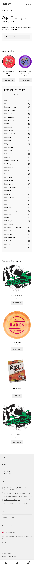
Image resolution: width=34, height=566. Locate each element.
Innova (8, 171)
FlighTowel (9, 150)
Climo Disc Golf (10, 117)
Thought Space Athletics (13, 227)
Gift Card (8, 157)
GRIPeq (8, 164)
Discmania (9, 137)
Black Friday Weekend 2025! (12, 496)
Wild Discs (9, 244)
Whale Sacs (9, 241)
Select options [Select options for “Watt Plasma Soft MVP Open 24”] (8, 80)
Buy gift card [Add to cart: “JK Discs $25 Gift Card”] (17, 302)
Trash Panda (10, 231)
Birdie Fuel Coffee (11, 107)
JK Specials (9, 177)
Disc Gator (9, 127)
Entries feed (5, 469)
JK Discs (6, 4)
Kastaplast (9, 180)
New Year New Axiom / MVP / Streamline (15, 488)
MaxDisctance (10, 201)
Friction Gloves (10, 154)
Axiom (8, 104)
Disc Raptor (9, 130)
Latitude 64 (9, 191)
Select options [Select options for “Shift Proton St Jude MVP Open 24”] (25, 80)
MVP (7, 204)
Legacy (8, 194)
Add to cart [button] (17, 395)
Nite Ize (8, 207)
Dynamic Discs (10, 144)
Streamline (9, 224)
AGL (7, 100)
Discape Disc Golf (11, 134)
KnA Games (9, 184)
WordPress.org (6, 473)
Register (4, 464)
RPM (7, 217)
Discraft (8, 140)
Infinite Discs (10, 167)
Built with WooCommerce (9, 556)
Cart (27, 561)
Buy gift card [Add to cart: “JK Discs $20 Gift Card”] (17, 442)
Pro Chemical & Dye (12, 211)
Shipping (4, 543)
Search (17, 563)
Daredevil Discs (10, 120)
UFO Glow (9, 234)
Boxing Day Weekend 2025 (11, 493)
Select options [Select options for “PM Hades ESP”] (17, 349)
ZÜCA (8, 247)
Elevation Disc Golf (12, 147)
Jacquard (9, 174)
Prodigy (8, 214)
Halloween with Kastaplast (12, 500)
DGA (7, 124)
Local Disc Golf (10, 197)
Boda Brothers (10, 110)
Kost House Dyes (11, 187)
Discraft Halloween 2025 (11, 503)
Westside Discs (10, 237)
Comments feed (6, 471)
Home (5, 11)
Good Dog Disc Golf (12, 160)
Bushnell (9, 114)
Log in (4, 467)
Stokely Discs (10, 221)
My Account (5, 563)
